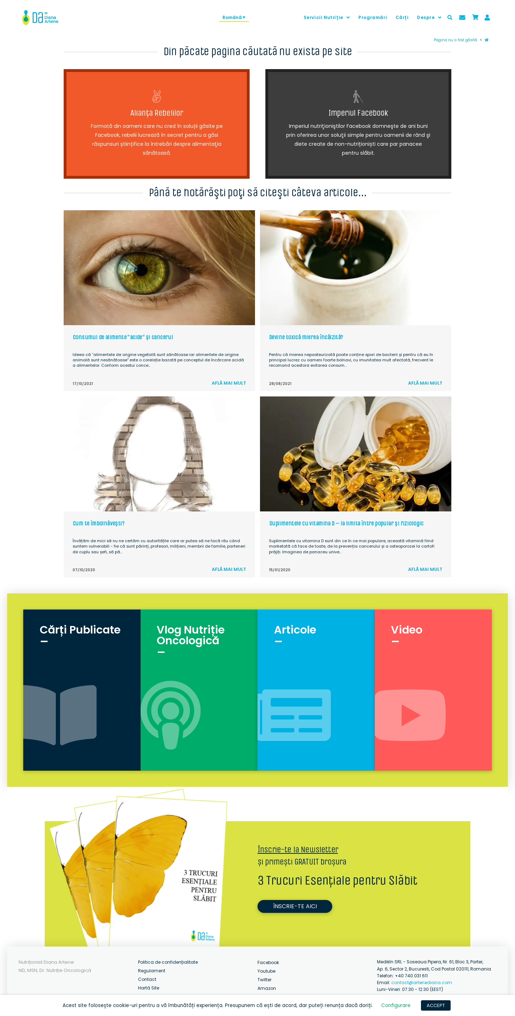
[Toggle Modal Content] (450, 17)
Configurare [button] (396, 1005)
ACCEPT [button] (436, 1005)
